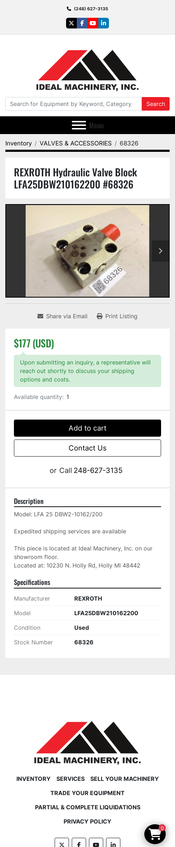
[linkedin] (103, 23)
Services (70, 778)
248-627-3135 (98, 470)
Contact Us (87, 448)
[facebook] (82, 23)
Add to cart (87, 428)
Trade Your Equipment (87, 793)
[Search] (73, 104)
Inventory (33, 778)
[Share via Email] (62, 316)
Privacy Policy (87, 821)
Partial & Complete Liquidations (87, 807)
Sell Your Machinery (124, 778)
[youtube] (93, 23)
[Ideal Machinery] (87, 737)
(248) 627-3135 (91, 8)
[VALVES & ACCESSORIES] (76, 143)
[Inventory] (18, 143)
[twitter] (71, 23)
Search (155, 103)
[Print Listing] (117, 316)
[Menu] (79, 125)
